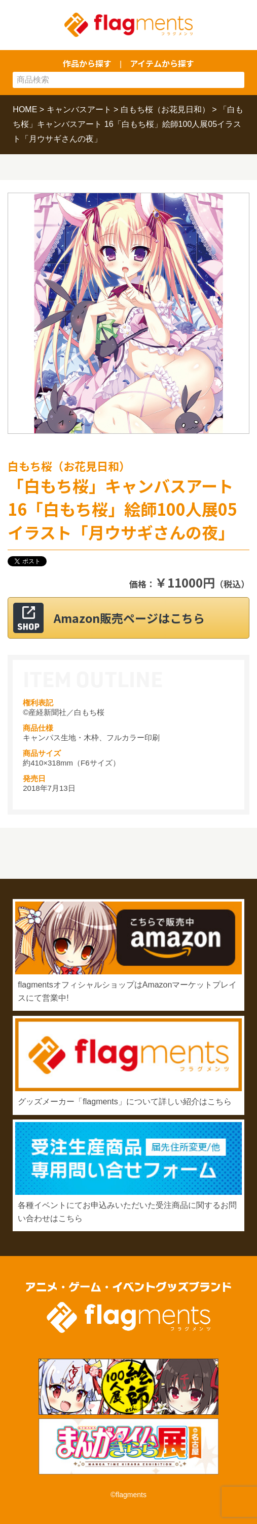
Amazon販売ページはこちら (129, 617)
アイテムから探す (162, 63)
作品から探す (87, 63)
